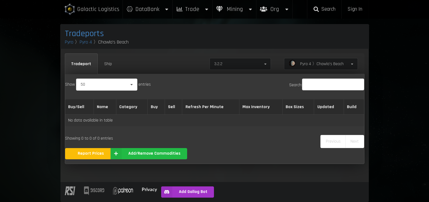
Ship (108, 64)
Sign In (354, 9)
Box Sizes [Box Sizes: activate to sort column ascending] (295, 107)
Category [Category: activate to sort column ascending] (128, 107)
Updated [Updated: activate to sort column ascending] (325, 107)
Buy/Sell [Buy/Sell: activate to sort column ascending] (76, 107)
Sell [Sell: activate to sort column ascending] (171, 107)
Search (324, 9)
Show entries (108, 84)
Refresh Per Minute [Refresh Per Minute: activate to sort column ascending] (204, 107)
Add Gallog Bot (184, 192)
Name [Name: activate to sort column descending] (102, 107)
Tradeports (84, 33)
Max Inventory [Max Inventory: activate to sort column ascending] (256, 107)
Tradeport (81, 64)
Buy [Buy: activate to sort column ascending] (154, 107)
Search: (326, 85)
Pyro (69, 42)
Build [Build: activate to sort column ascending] (351, 107)
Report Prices (91, 153)
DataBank (147, 9)
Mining (234, 9)
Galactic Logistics (91, 9)
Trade (192, 9)
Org (274, 6)
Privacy (149, 189)
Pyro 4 (86, 42)
